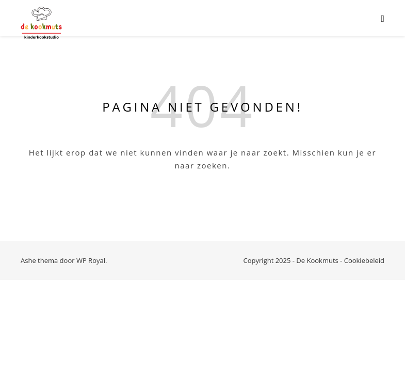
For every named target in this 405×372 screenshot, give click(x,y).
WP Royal (90, 260)
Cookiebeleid (364, 260)
